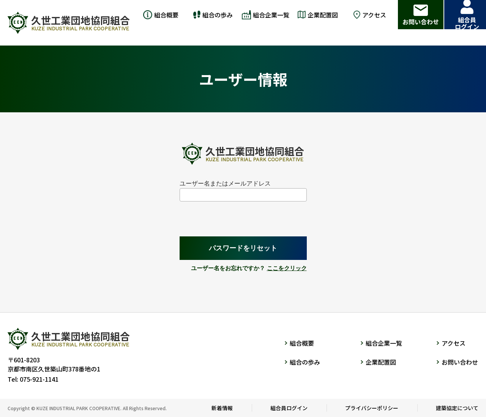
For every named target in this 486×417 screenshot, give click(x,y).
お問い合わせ (460, 362)
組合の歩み (305, 362)
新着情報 (222, 408)
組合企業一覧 (384, 343)
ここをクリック (287, 268)
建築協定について (457, 408)
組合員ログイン (289, 408)
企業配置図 (381, 362)
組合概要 (302, 343)
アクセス (453, 343)
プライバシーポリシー (371, 408)
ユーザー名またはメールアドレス (225, 183)
